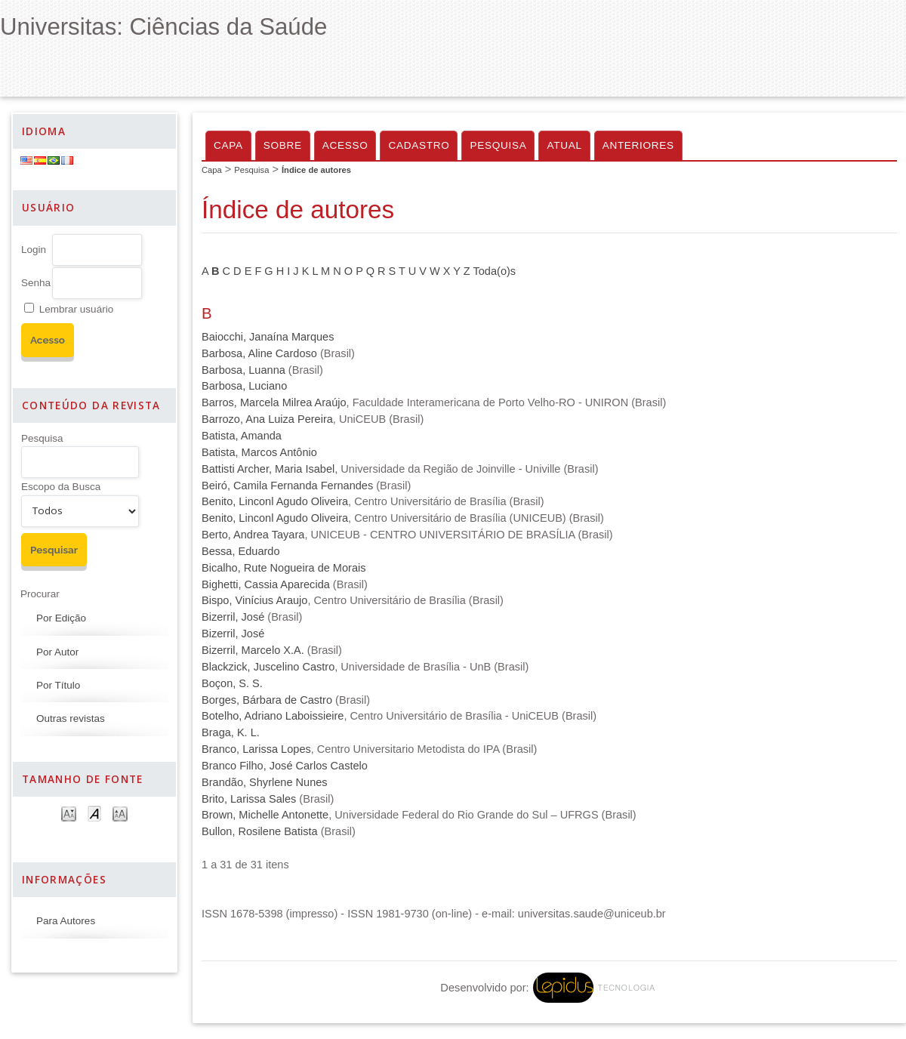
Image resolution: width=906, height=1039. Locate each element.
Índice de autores (316, 169)
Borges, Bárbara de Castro (267, 700)
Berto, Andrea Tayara (253, 535)
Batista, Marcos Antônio (259, 452)
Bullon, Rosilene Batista (260, 831)
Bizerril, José (233, 617)
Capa (228, 145)
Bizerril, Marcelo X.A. (253, 650)
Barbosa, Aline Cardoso (259, 353)
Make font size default (94, 813)
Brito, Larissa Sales (249, 799)
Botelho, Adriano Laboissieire (273, 716)
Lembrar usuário (76, 309)
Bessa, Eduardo (241, 551)
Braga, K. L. (231, 732)
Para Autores (65, 920)
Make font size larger (120, 813)
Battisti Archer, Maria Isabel (268, 469)
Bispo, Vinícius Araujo (254, 600)
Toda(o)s (494, 271)
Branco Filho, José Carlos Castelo (285, 766)
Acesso (345, 145)
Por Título (58, 685)
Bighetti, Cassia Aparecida (266, 584)
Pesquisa (42, 438)
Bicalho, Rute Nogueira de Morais (284, 568)
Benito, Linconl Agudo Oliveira (275, 501)
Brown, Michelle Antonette (265, 815)
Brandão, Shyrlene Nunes (265, 782)
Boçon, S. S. (232, 683)
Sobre (282, 145)
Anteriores (638, 145)
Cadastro (418, 145)
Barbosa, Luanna (243, 370)
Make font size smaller (68, 813)
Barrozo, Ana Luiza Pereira (267, 419)
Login (33, 249)
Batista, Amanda (242, 436)
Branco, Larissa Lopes (256, 749)
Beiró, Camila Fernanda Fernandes (287, 485)
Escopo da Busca (60, 486)
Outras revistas (70, 718)
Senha (36, 282)
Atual (564, 145)
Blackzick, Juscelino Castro (268, 667)
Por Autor (57, 652)
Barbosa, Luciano (244, 386)
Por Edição (61, 618)
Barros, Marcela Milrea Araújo (274, 402)
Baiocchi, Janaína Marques (268, 337)
